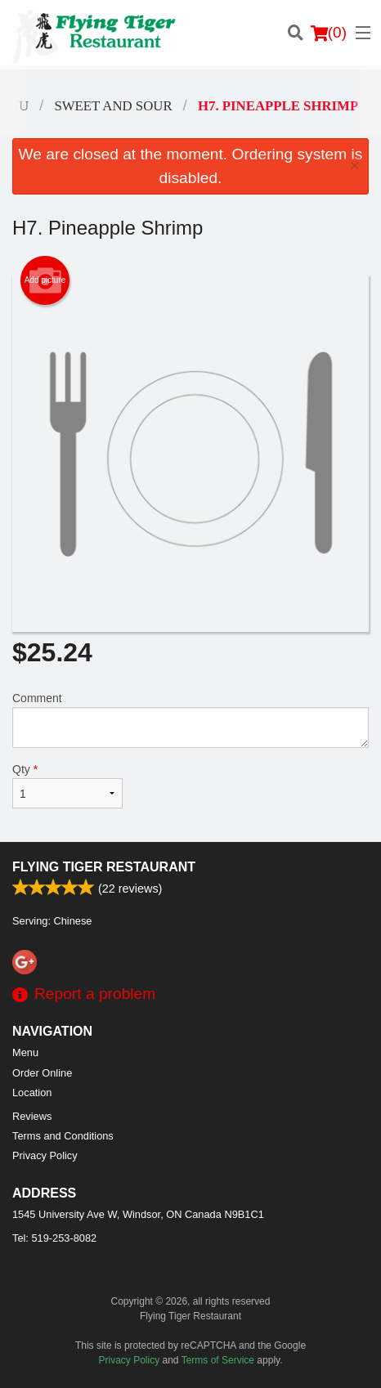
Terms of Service (218, 1360)
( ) (329, 32)
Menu (25, 1052)
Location (32, 1092)
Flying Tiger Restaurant (103, 867)
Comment (190, 720)
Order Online (42, 1073)
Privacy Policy (45, 1155)
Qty (67, 785)
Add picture (45, 280)
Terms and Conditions (63, 1136)
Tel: (54, 1238)
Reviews (32, 1116)
